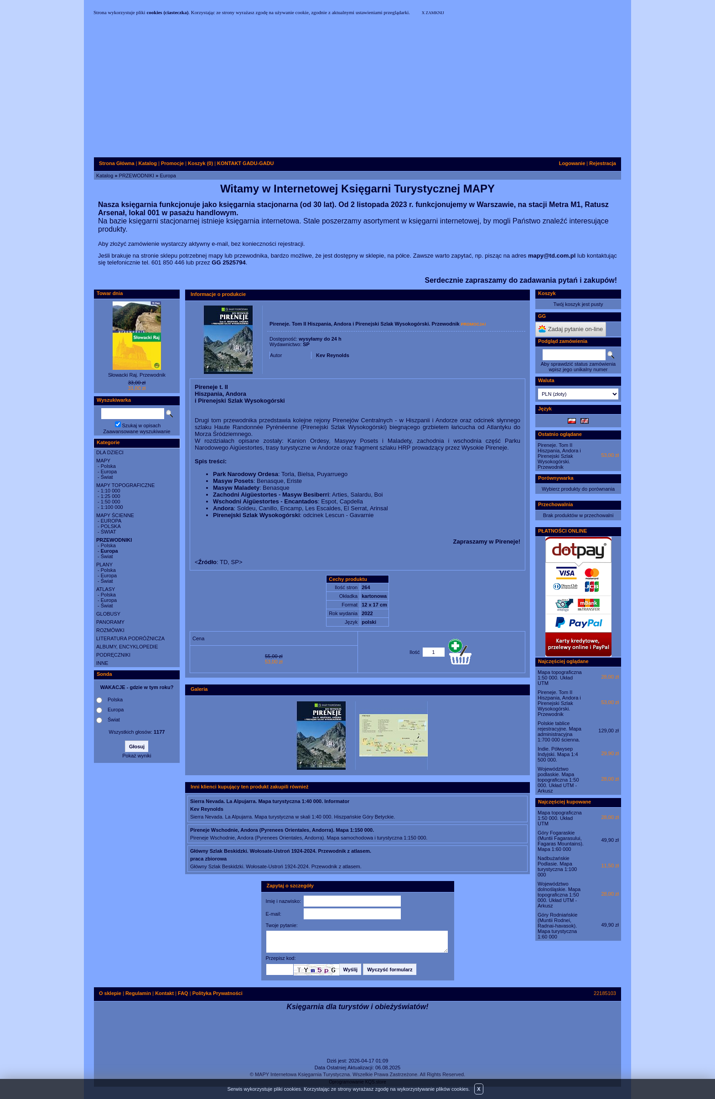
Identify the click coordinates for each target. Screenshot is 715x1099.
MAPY (103, 460)
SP (306, 344)
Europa (168, 175)
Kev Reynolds (332, 355)
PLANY (104, 564)
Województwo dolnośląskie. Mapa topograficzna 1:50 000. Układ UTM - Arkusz (559, 894)
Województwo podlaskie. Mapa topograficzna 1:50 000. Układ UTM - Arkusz (558, 779)
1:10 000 (110, 490)
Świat (107, 477)
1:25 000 (110, 496)
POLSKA (111, 526)
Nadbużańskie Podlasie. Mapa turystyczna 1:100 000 (557, 866)
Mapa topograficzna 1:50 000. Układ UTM (560, 677)
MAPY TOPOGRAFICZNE (125, 485)
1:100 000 (112, 507)
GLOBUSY (108, 614)
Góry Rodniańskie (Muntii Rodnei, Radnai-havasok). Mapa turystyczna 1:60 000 (557, 925)
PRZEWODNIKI (137, 175)
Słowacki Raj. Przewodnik (137, 375)
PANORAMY (110, 622)
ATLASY (105, 589)
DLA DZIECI (110, 452)
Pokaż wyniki (136, 755)
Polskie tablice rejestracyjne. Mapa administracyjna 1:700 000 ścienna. (559, 731)
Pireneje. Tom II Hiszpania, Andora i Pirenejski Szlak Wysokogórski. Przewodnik (559, 456)
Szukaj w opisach (141, 425)
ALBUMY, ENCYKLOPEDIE (127, 646)
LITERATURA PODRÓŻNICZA (130, 638)
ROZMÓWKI (110, 630)
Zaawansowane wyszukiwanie (136, 431)
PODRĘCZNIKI (113, 655)
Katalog (104, 175)
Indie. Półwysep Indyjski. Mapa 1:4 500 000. (558, 754)
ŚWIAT (108, 531)
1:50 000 (110, 501)
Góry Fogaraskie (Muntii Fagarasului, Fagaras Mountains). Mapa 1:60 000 (561, 841)
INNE (102, 663)
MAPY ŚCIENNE (115, 515)
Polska (108, 466)
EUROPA (111, 521)
